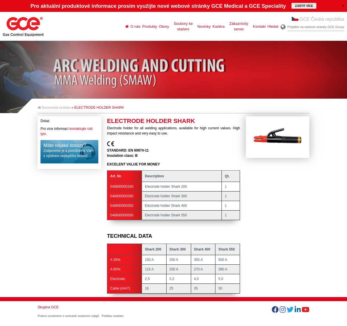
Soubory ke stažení (183, 26)
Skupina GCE (48, 307)
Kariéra (219, 26)
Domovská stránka (54, 108)
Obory (164, 26)
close (343, 5)
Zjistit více (304, 6)
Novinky (204, 26)
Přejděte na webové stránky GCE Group (315, 27)
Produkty (149, 26)
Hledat (272, 26)
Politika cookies (112, 316)
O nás (135, 26)
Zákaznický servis (238, 26)
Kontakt (259, 26)
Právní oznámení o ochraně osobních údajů (68, 316)
